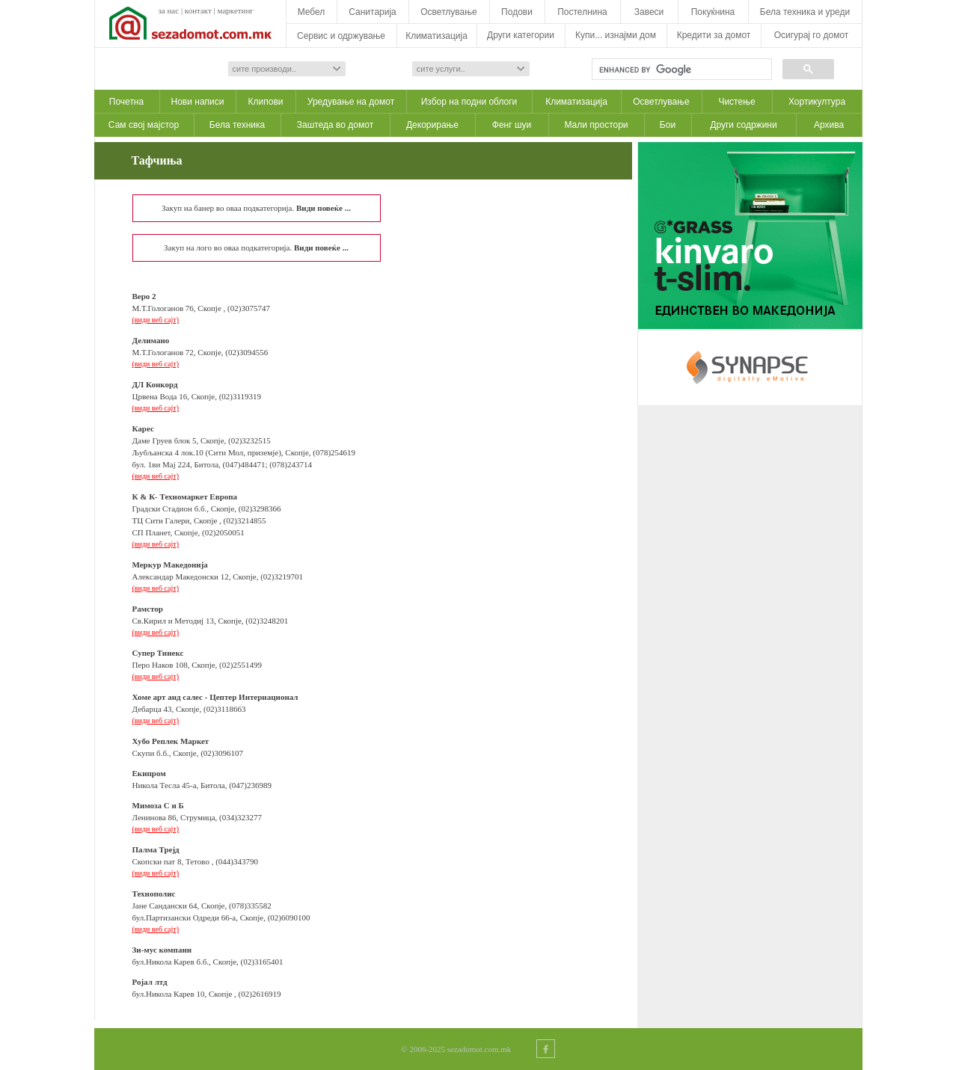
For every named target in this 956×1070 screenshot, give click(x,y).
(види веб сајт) (156, 320)
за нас (169, 10)
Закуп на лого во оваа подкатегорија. (256, 247)
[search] (680, 69)
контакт (198, 10)
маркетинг (236, 10)
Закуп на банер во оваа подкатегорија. (256, 207)
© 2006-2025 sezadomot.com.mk (456, 1049)
